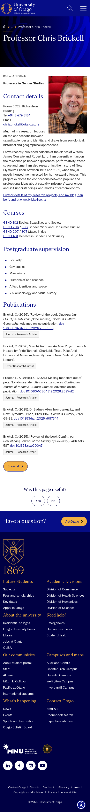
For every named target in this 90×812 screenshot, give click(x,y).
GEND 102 (10, 222)
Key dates (10, 601)
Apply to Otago (13, 607)
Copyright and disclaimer (29, 792)
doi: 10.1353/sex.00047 (26, 445)
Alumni (8, 675)
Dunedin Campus (59, 675)
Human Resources (59, 629)
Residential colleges (16, 623)
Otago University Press (19, 629)
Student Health (57, 635)
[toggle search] (70, 8)
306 (25, 227)
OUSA (7, 647)
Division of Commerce (62, 589)
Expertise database (60, 721)
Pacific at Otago (14, 687)
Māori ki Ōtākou (14, 681)
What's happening (19, 701)
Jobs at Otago (13, 641)
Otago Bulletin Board (17, 727)
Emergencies (56, 623)
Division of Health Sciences (65, 595)
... (12, 26)
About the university (22, 615)
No (53, 500)
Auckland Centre (58, 662)
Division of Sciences (60, 607)
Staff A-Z (53, 708)
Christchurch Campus (62, 669)
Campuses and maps (65, 655)
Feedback (48, 787)
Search (34, 787)
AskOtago (74, 521)
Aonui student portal (17, 662)
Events (7, 715)
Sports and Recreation (19, 721)
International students (18, 693)
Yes (38, 500)
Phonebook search (60, 715)
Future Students (18, 582)
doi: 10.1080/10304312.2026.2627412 (47, 391)
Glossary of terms (69, 787)
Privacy (52, 792)
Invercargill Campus (60, 687)
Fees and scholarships (18, 595)
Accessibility (69, 792)
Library (8, 635)
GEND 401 (10, 236)
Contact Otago (60, 701)
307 (24, 231)
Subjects (9, 589)
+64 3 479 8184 (19, 115)
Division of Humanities (62, 601)
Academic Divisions (64, 582)
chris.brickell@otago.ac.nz (21, 124)
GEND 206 (11, 227)
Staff (6, 669)
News (7, 708)
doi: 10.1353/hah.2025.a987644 (36, 418)
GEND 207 (11, 231)
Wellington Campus (60, 681)
